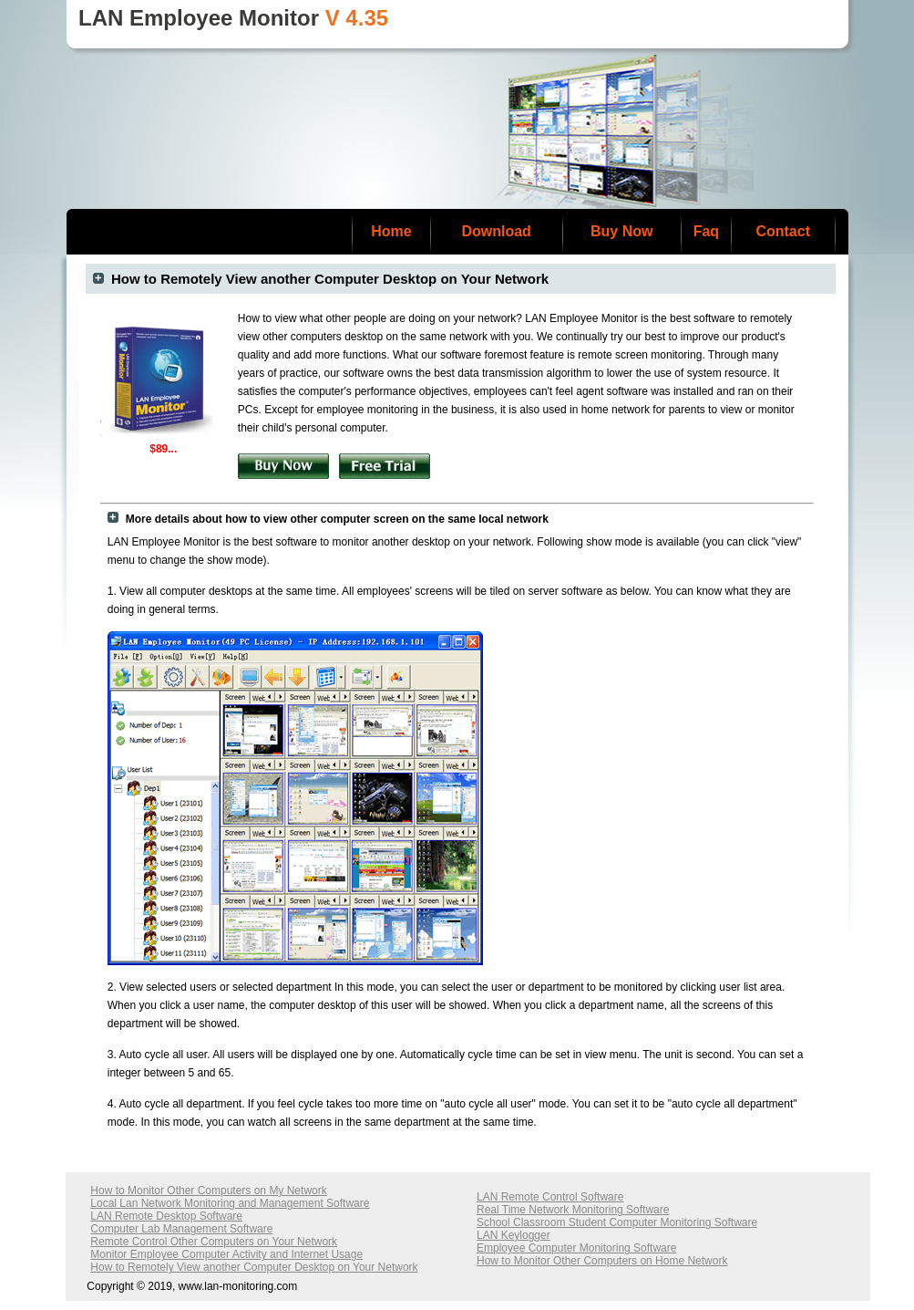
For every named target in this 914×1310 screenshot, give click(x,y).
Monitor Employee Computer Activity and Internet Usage (226, 1254)
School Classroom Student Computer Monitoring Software (617, 1222)
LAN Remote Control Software (550, 1196)
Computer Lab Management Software (181, 1228)
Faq (706, 231)
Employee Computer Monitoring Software (576, 1248)
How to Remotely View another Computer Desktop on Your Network (253, 1267)
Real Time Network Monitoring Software (573, 1209)
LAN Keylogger (513, 1235)
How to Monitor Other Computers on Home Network (602, 1260)
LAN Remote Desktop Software (166, 1216)
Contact (782, 231)
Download (495, 231)
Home (391, 231)
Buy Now (621, 231)
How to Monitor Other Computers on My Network (208, 1190)
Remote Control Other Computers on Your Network (213, 1241)
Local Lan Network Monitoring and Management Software (229, 1203)
